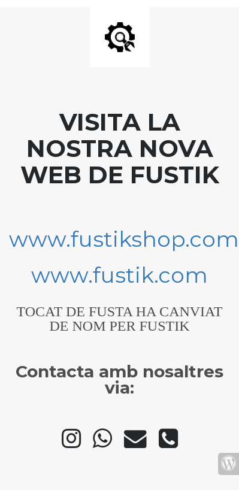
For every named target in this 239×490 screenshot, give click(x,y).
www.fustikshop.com (124, 239)
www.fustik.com (119, 275)
